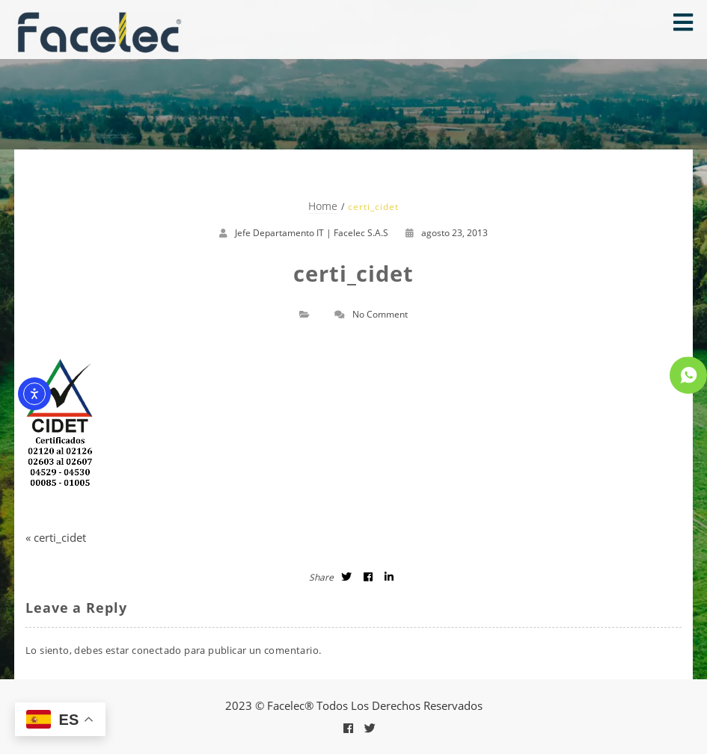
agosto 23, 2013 (446, 232)
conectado (157, 650)
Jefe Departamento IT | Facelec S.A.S (311, 232)
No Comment (380, 314)
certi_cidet (60, 537)
